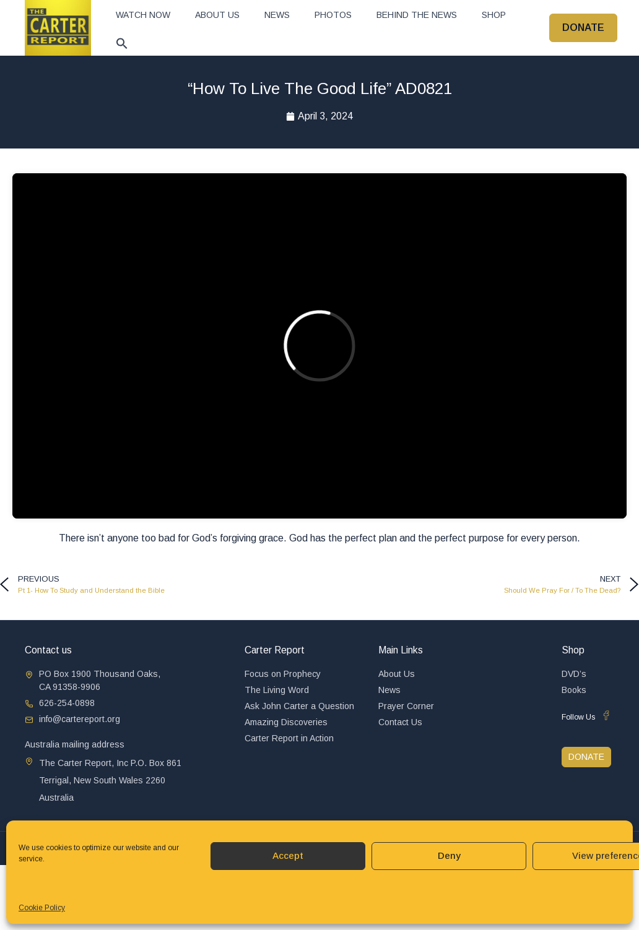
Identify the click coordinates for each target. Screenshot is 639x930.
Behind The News (416, 15)
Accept (287, 855)
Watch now (143, 15)
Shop (494, 15)
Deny (449, 855)
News (277, 15)
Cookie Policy (42, 907)
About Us (217, 15)
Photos (333, 15)
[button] (122, 43)
